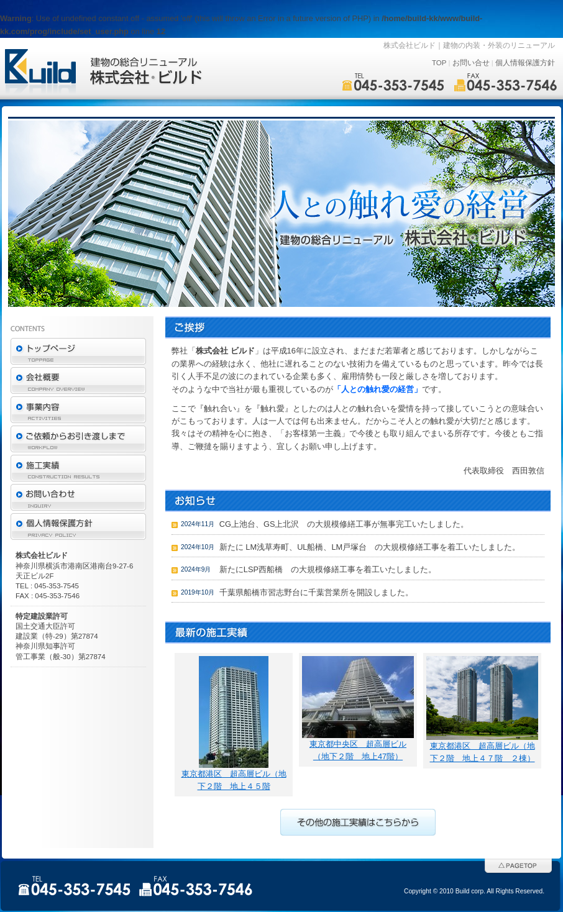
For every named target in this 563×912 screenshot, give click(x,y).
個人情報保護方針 (525, 62)
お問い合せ (471, 62)
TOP (439, 62)
